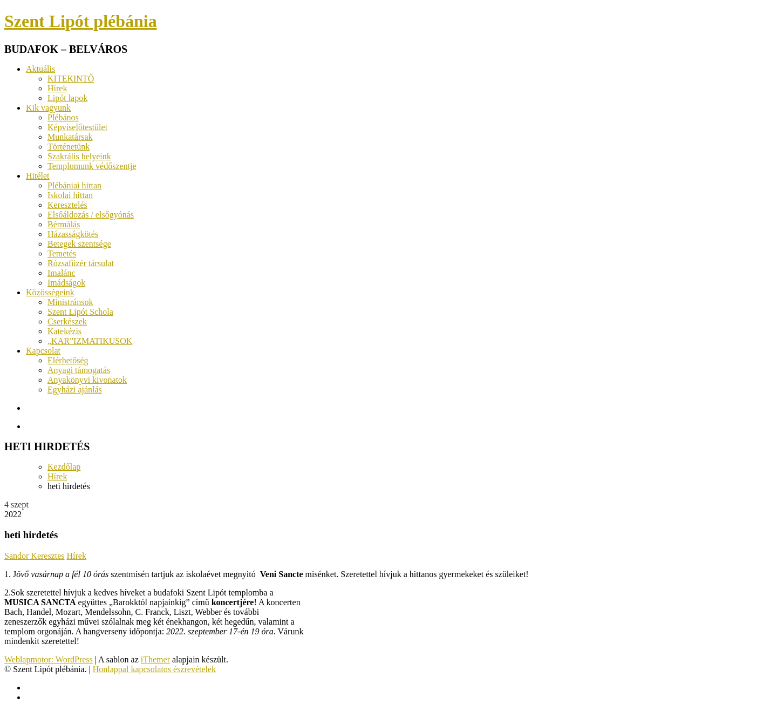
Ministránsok (70, 302)
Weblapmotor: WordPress (48, 659)
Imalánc (61, 272)
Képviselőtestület (77, 127)
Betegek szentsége (79, 243)
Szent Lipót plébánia (80, 21)
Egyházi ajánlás (74, 389)
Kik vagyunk (48, 107)
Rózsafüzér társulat (80, 263)
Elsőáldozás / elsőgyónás (90, 214)
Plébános (63, 117)
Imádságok (66, 282)
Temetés (61, 253)
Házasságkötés (72, 234)
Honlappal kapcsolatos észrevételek (154, 669)
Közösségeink (50, 292)
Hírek (57, 88)
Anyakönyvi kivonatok (87, 379)
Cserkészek (67, 321)
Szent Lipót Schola (80, 311)
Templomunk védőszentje (92, 166)
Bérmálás (63, 224)
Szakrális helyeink (79, 156)
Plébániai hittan (74, 185)
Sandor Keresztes (34, 555)
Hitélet (38, 175)
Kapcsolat (43, 350)
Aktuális (40, 68)
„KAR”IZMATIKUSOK (89, 341)
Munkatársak (70, 136)
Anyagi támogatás (78, 370)
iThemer (155, 659)
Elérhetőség (67, 360)
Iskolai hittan (70, 195)
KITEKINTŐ (70, 78)
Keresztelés (67, 204)
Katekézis (64, 331)
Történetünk (68, 146)
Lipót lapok (67, 98)
